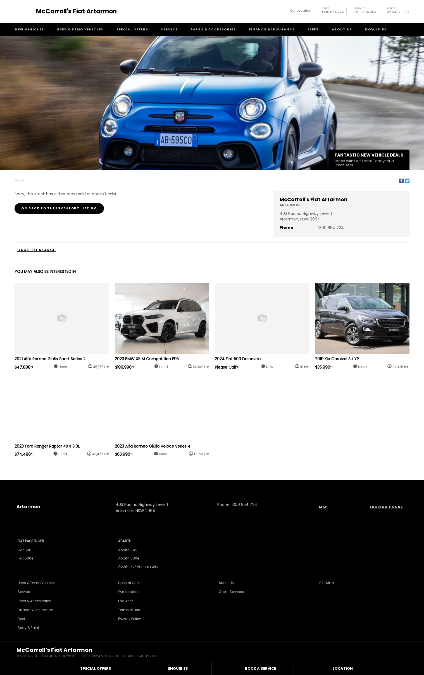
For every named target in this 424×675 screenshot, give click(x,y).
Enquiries (376, 29)
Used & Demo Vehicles (80, 29)
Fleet (313, 29)
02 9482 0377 (398, 11)
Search (398, 29)
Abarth (124, 541)
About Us (342, 29)
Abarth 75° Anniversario (138, 566)
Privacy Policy (129, 618)
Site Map (326, 582)
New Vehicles (29, 29)
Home (19, 180)
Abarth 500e (128, 558)
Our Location (300, 10)
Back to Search (36, 250)
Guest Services (231, 591)
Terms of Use (129, 609)
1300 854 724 (333, 11)
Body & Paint (28, 627)
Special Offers (132, 29)
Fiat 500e (25, 558)
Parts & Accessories (213, 29)
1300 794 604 (365, 11)
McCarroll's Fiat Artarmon (76, 11)
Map (323, 507)
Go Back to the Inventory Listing (59, 208)
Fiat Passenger (31, 541)
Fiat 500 (24, 550)
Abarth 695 (127, 550)
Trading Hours (386, 507)
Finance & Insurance (272, 29)
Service (169, 29)
